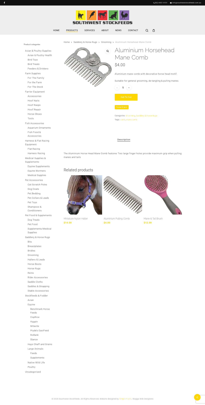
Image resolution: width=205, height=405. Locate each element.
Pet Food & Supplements (38, 215)
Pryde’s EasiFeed (39, 330)
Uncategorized (33, 372)
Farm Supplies (33, 73)
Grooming (33, 255)
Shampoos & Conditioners (35, 209)
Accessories (34, 96)
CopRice (34, 317)
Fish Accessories (34, 123)
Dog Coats (33, 189)
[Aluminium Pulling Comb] (123, 195)
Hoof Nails (33, 100)
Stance (34, 339)
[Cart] (153, 30)
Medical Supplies (37, 175)
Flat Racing (34, 149)
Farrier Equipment (35, 91)
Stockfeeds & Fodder (36, 295)
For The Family (36, 78)
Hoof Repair (34, 109)
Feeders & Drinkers (38, 68)
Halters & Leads (36, 259)
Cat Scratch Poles (37, 184)
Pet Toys (32, 202)
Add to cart (126, 97)
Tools (31, 118)
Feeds (33, 353)
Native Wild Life (36, 362)
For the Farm (35, 82)
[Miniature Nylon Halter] (83, 195)
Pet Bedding (34, 193)
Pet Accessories (34, 180)
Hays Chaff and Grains (40, 344)
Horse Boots (34, 264)
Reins (31, 273)
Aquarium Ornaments (39, 127)
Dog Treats (34, 220)
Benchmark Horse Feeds (40, 311)
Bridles (31, 250)
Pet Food (33, 224)
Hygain (34, 321)
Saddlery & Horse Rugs (37, 237)
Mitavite (34, 326)
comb (122, 120)
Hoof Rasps (34, 105)
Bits (30, 241)
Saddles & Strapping (38, 286)
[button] (107, 51)
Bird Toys (33, 59)
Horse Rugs (34, 268)
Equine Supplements (39, 166)
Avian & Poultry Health (40, 55)
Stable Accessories (38, 290)
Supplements (37, 357)
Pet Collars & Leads (38, 198)
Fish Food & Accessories (34, 134)
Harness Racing (36, 153)
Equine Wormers (37, 170)
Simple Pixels (125, 399)
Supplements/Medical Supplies (40, 230)
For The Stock (35, 87)
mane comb (131, 120)
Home (67, 42)
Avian (31, 300)
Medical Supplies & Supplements (35, 160)
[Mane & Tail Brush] (163, 195)
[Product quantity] (123, 87)
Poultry (31, 367)
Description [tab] (123, 139)
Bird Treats (34, 64)
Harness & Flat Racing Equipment (37, 142)
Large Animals (35, 348)
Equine (31, 304)
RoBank (34, 335)
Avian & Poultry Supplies (38, 50)
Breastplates (34, 246)
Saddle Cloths (35, 282)
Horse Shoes (35, 114)
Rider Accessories (38, 277)
